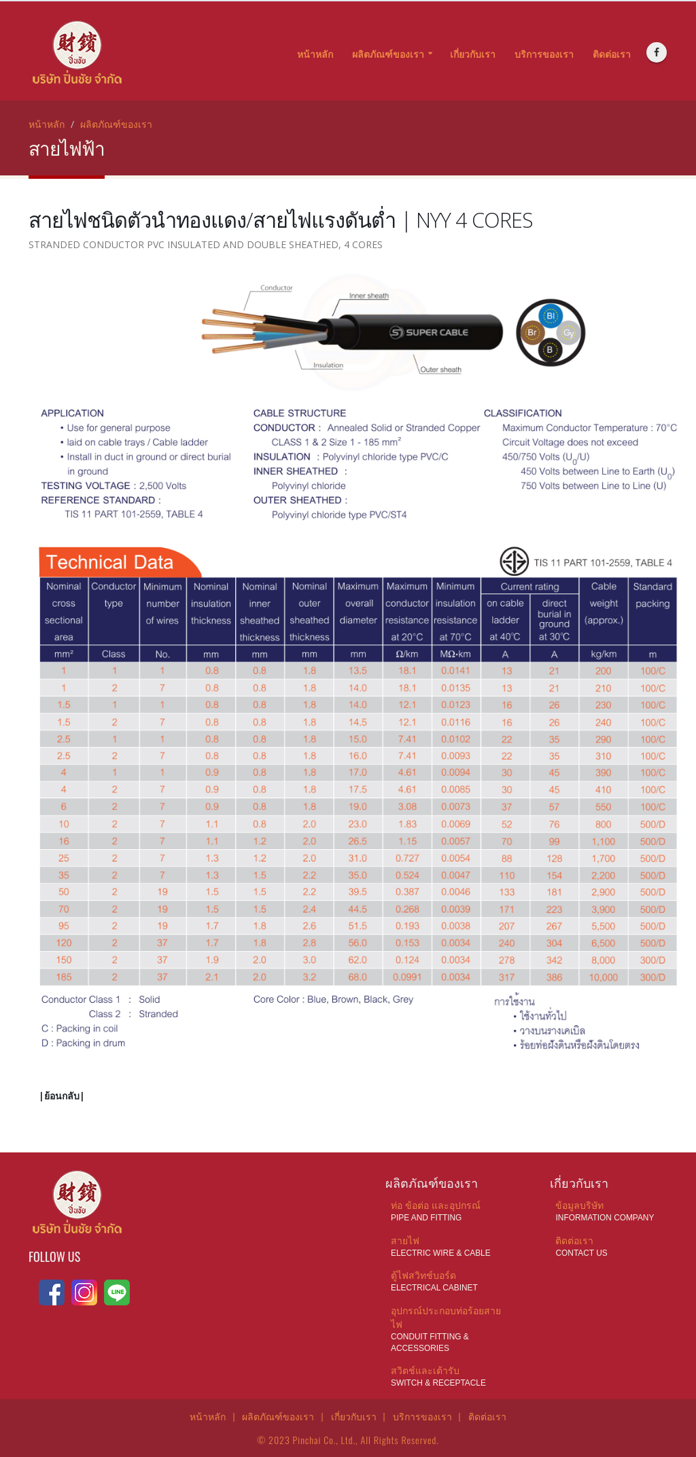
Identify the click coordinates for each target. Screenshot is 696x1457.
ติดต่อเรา (612, 54)
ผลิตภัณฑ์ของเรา (388, 54)
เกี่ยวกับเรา (472, 54)
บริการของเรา (544, 54)
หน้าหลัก (315, 54)
